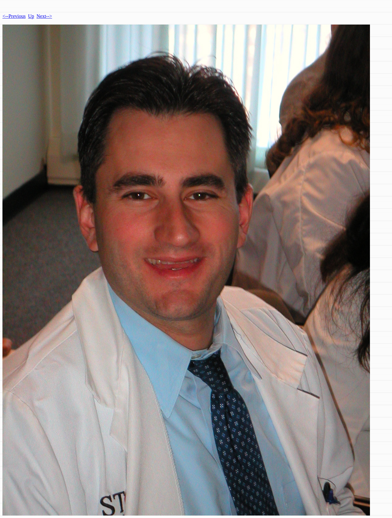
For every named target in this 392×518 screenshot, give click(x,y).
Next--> (44, 16)
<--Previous (14, 16)
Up (31, 16)
